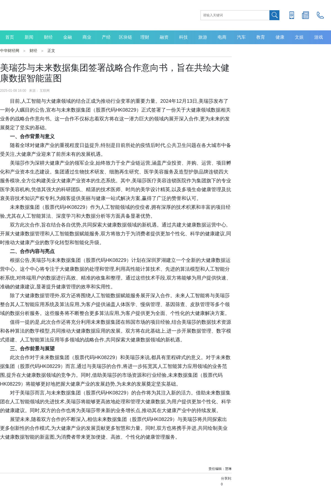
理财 (144, 37)
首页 (9, 37)
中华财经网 (9, 50)
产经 (106, 37)
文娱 (299, 37)
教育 (260, 37)
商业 (86, 37)
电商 (222, 37)
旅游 (202, 37)
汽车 (241, 37)
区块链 (125, 37)
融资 (164, 37)
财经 (48, 37)
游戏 (318, 37)
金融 (67, 37)
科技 (183, 37)
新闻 (29, 37)
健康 (280, 37)
